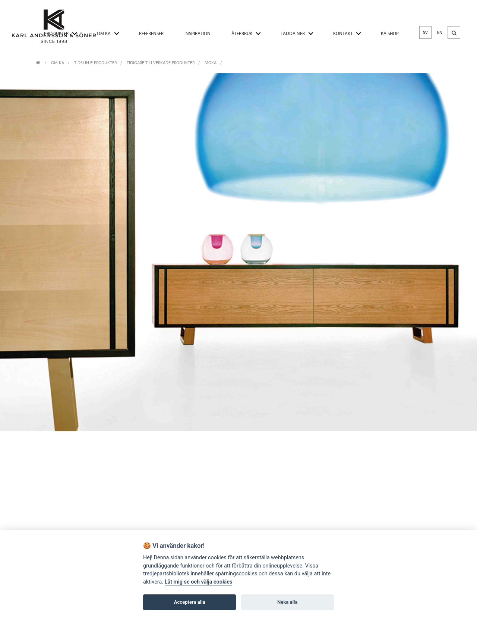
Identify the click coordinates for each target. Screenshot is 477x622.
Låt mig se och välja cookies (199, 582)
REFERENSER (151, 33)
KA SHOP (390, 33)
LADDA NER (293, 33)
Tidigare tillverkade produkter (161, 62)
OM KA (104, 33)
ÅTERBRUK (241, 33)
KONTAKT (343, 33)
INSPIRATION (197, 33)
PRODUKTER (56, 33)
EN (439, 32)
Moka (211, 62)
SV (425, 32)
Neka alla (287, 602)
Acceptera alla (189, 602)
